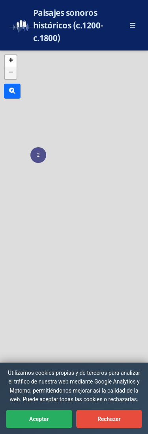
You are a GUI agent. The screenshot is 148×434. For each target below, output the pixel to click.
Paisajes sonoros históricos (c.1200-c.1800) (68, 25)
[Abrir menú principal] (133, 25)
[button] (38, 155)
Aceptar (39, 419)
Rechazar (109, 419)
